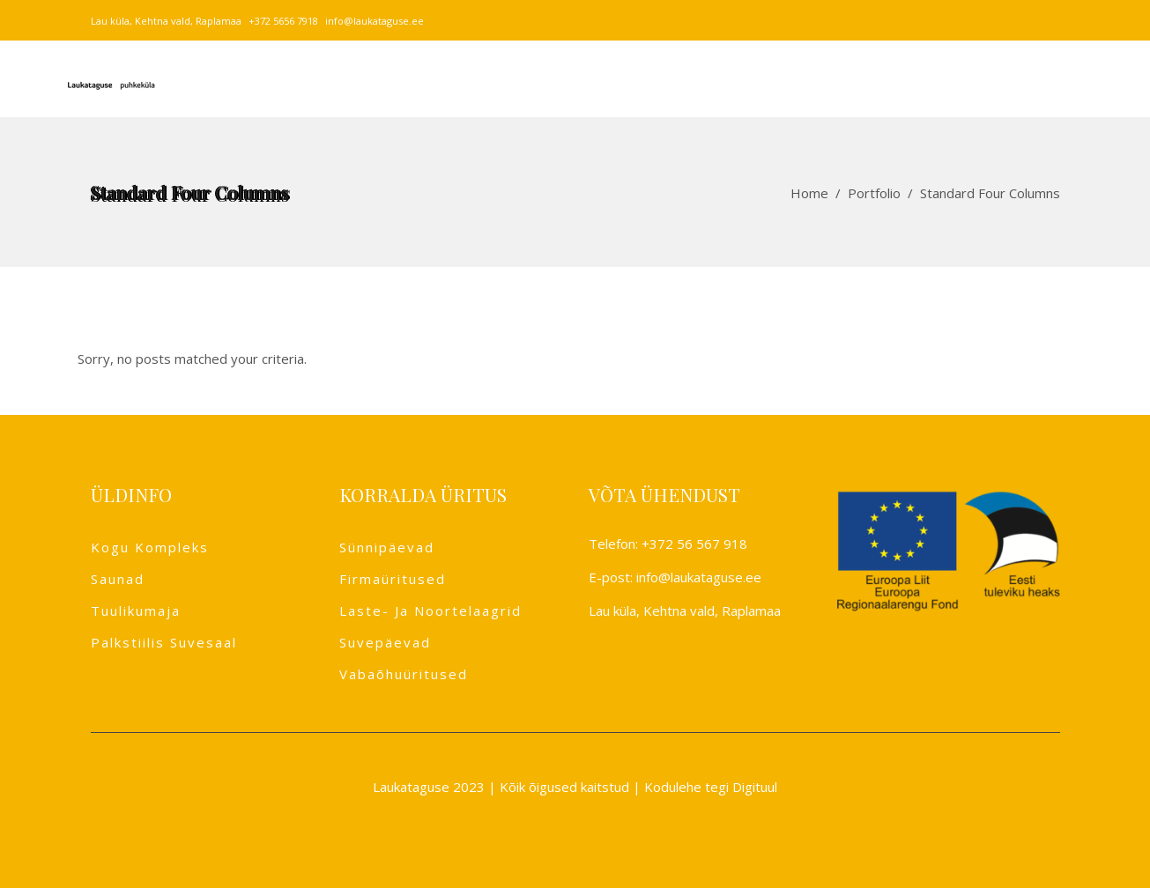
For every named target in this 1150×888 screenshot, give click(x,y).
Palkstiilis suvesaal (164, 642)
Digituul (754, 787)
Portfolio (874, 193)
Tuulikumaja (136, 610)
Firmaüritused (392, 579)
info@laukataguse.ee (374, 20)
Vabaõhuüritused (403, 674)
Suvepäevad (385, 642)
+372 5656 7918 (283, 20)
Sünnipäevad (386, 547)
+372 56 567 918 (694, 543)
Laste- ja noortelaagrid (430, 610)
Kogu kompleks (150, 547)
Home (809, 193)
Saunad (118, 579)
